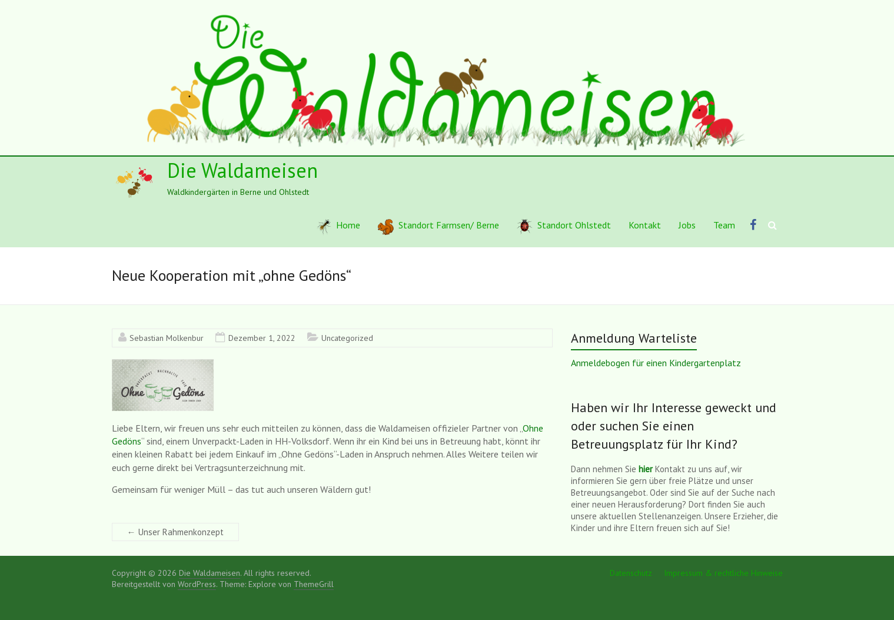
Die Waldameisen (242, 170)
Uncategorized (347, 338)
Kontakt (645, 225)
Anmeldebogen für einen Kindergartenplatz (656, 363)
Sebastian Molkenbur (166, 338)
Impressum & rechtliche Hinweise (723, 573)
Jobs (687, 225)
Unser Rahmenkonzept (175, 532)
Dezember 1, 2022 (261, 338)
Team (724, 225)
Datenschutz (631, 573)
